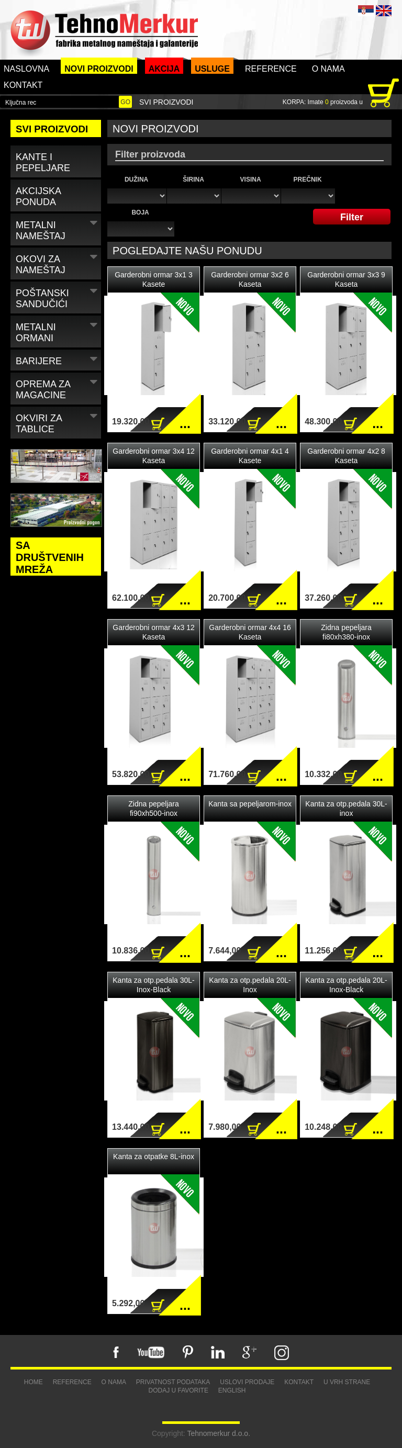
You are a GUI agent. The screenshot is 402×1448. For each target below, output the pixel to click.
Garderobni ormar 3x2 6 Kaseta (250, 279)
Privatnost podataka (173, 1382)
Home (33, 1382)
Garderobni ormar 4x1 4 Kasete (250, 456)
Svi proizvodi (166, 102)
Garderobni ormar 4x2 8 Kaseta (346, 456)
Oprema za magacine (58, 387)
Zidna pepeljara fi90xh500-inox (153, 808)
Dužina (136, 179)
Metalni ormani (58, 330)
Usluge (212, 68)
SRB (366, 10)
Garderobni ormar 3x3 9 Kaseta (346, 279)
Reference (271, 68)
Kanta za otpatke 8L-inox (153, 1156)
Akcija (164, 68)
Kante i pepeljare (43, 162)
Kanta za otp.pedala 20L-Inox (250, 985)
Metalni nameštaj (58, 228)
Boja (140, 212)
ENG (384, 10)
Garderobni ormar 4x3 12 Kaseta (153, 632)
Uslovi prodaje (247, 1382)
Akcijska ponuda (38, 196)
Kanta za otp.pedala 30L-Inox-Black (153, 985)
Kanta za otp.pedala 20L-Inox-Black (346, 985)
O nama (328, 68)
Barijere (58, 359)
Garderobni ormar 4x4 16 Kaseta (250, 632)
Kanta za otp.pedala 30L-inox (346, 808)
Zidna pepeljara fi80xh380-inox (346, 632)
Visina (250, 179)
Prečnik (308, 179)
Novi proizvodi (98, 68)
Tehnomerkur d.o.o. (218, 1433)
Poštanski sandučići (58, 296)
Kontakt (23, 85)
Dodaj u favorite (178, 1390)
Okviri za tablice (58, 421)
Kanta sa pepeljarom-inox (250, 804)
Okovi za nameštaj (58, 262)
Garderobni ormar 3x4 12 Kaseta (153, 456)
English (232, 1390)
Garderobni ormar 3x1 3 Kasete (154, 279)
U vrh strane (346, 1382)
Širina (193, 179)
